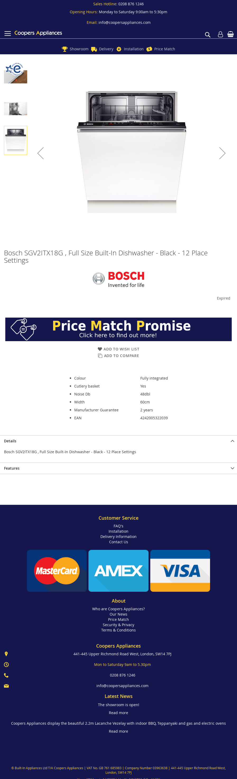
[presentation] (118, 441)
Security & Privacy (118, 624)
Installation (134, 48)
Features (12, 468)
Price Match (164, 48)
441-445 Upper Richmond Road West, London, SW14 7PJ (122, 653)
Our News (118, 614)
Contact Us (118, 541)
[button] (40, 153)
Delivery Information (118, 536)
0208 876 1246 (131, 3)
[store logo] (38, 33)
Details (10, 440)
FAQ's (118, 525)
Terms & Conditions (118, 630)
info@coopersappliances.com (125, 22)
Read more (118, 712)
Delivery (106, 48)
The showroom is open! (118, 704)
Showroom (79, 48)
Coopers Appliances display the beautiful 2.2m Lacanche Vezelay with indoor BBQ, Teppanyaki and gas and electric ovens (118, 723)
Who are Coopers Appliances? (118, 608)
